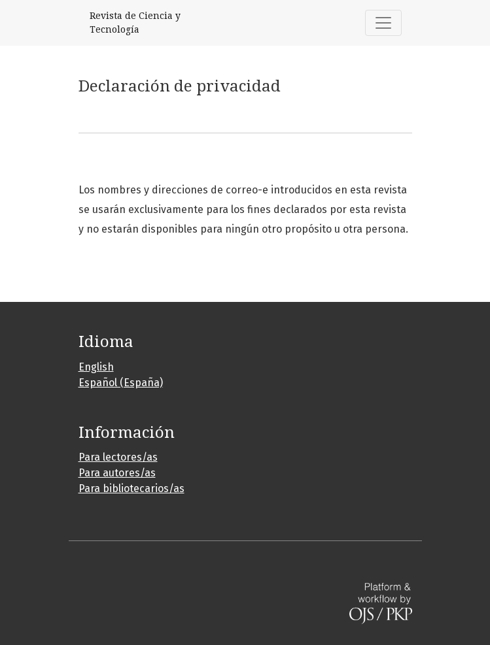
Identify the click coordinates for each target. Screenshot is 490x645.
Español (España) (121, 382)
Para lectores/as (118, 457)
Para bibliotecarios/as (131, 488)
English (96, 367)
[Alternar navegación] (383, 23)
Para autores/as (117, 473)
